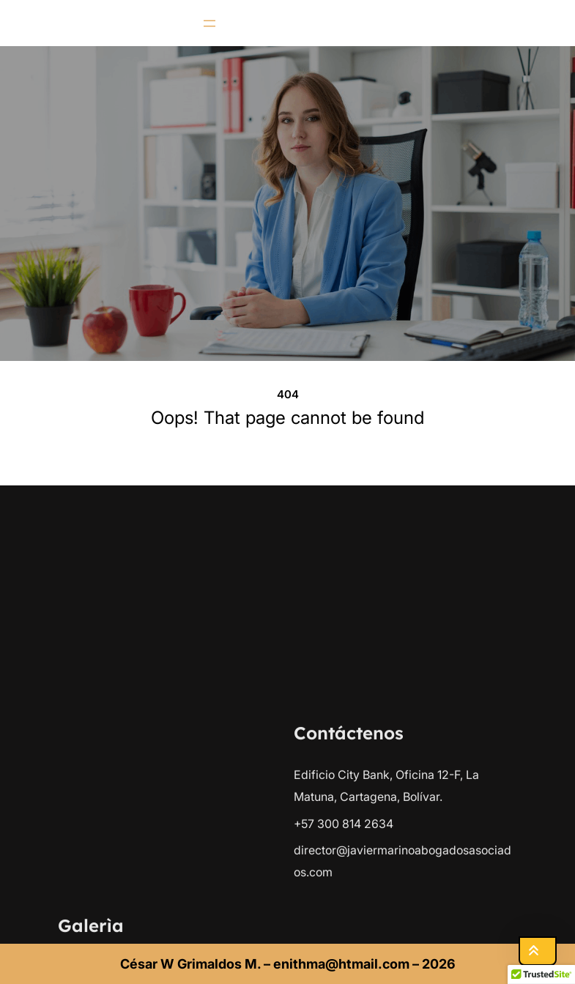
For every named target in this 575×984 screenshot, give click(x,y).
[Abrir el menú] (209, 23)
